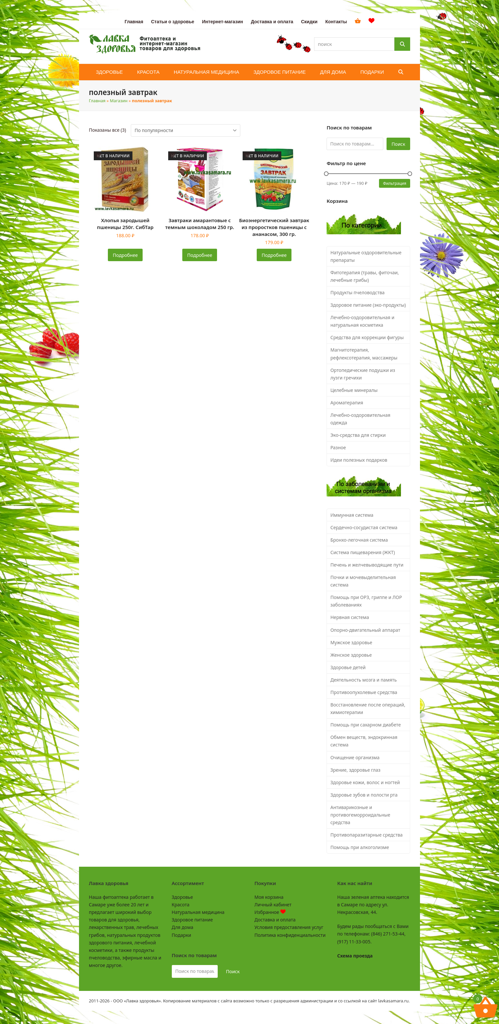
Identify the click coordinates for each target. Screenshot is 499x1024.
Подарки (181, 935)
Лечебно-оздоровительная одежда (360, 419)
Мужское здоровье (351, 642)
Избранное (270, 912)
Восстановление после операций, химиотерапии (368, 708)
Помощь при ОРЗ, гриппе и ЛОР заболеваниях (366, 601)
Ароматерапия (346, 402)
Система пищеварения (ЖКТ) (362, 552)
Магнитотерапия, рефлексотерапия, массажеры (364, 353)
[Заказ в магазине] (185, 130)
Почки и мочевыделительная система (363, 581)
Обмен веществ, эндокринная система (363, 741)
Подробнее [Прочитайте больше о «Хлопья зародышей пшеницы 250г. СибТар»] (125, 255)
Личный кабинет (272, 904)
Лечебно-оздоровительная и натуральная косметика (362, 321)
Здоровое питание (192, 920)
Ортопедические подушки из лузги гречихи (362, 374)
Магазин (119, 101)
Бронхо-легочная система (359, 540)
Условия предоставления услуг (288, 927)
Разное (338, 447)
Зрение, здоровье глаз (355, 770)
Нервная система (349, 617)
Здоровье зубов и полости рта (364, 795)
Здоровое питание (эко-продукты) (368, 305)
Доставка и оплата (274, 920)
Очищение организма (355, 757)
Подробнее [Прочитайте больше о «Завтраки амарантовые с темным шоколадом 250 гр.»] (199, 255)
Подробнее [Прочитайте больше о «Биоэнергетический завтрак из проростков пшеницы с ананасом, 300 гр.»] (274, 255)
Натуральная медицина (198, 912)
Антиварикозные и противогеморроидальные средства (360, 814)
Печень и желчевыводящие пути (367, 565)
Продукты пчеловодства (357, 292)
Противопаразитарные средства (366, 835)
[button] (401, 72)
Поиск (398, 144)
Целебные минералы (354, 390)
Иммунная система (351, 515)
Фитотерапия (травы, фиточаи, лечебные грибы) (364, 276)
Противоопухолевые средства (363, 692)
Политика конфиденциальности (290, 935)
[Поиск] (402, 44)
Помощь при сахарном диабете (365, 725)
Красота (181, 904)
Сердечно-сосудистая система (363, 527)
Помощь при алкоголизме (359, 847)
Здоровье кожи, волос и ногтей (365, 782)
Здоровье (182, 897)
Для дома (182, 927)
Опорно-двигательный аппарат (365, 630)
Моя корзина (268, 897)
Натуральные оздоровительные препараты (366, 256)
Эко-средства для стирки (358, 435)
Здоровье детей (348, 667)
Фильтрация (394, 183)
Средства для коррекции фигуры (367, 337)
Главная (97, 101)
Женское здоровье (351, 655)
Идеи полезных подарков (359, 460)
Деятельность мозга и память (363, 680)
